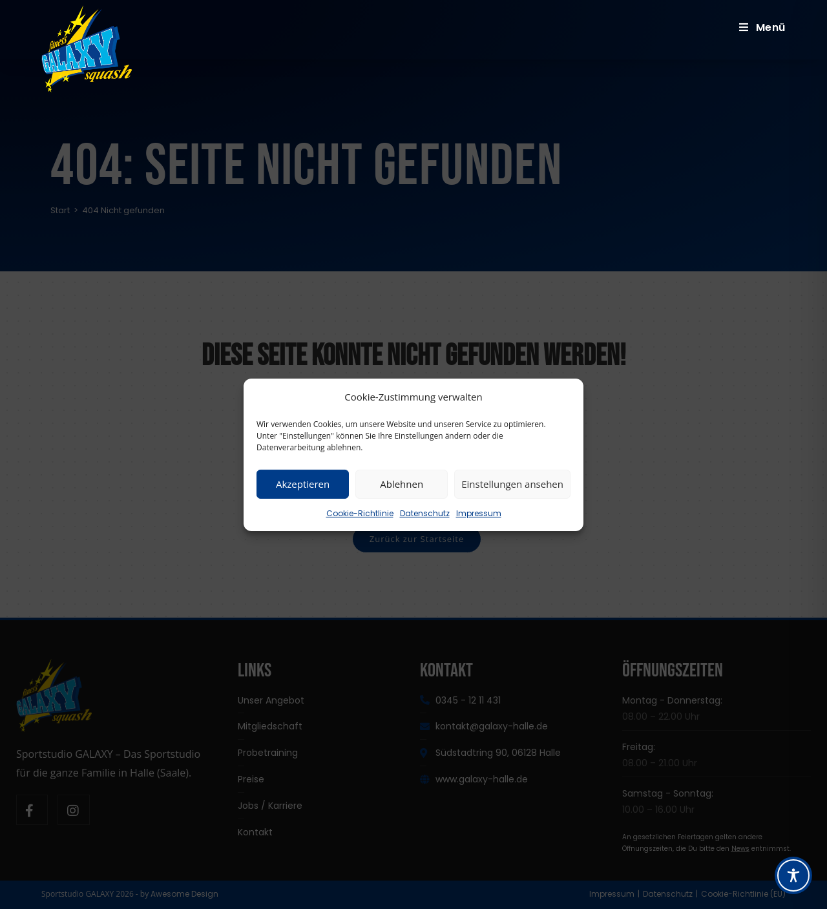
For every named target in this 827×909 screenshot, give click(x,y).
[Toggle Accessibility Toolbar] (793, 875)
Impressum (478, 512)
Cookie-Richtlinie (359, 512)
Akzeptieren (303, 483)
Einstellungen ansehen (512, 483)
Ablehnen (401, 483)
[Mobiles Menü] (762, 27)
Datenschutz (425, 512)
